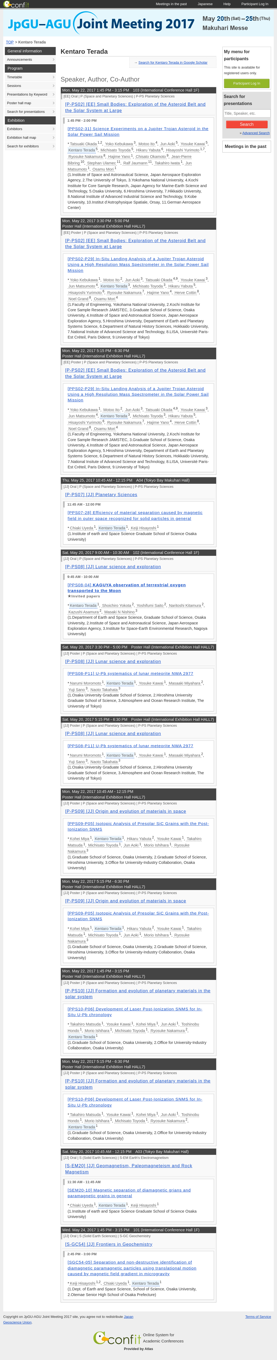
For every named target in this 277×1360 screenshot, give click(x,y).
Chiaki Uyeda (81, 528)
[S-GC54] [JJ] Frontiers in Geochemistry (109, 1244)
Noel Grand (78, 299)
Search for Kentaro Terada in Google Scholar (172, 62)
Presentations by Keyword (27, 94)
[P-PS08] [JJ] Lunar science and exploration (113, 566)
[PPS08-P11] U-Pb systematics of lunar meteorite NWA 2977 (130, 673)
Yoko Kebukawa (119, 144)
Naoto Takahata (104, 690)
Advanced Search (256, 133)
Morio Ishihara (156, 845)
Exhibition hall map (21, 138)
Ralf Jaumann (135, 163)
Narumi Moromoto (85, 683)
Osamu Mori (103, 169)
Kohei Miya (79, 839)
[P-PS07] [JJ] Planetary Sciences (101, 494)
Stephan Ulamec (101, 163)
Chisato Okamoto (151, 156)
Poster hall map (19, 103)
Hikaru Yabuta (148, 150)
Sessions (14, 86)
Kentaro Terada (32, 42)
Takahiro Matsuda (85, 1024)
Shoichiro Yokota (116, 605)
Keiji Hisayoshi (143, 528)
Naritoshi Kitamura (185, 605)
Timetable (14, 77)
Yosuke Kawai (193, 144)
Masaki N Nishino (119, 612)
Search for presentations (26, 112)
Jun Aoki (167, 144)
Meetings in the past (245, 146)
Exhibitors (14, 129)
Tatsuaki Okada (83, 144)
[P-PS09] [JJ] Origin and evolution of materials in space (125, 811)
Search (247, 124)
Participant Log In (246, 83)
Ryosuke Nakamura (85, 156)
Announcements (19, 59)
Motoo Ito (146, 144)
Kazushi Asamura (83, 612)
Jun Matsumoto (81, 286)
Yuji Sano (76, 690)
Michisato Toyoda (116, 150)
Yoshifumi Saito (150, 605)
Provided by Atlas (138, 1349)
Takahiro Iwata (167, 163)
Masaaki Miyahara (184, 683)
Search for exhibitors (23, 146)
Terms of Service (258, 1317)
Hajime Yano (119, 156)
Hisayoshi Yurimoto (182, 150)
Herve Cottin (185, 292)
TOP (10, 42)
